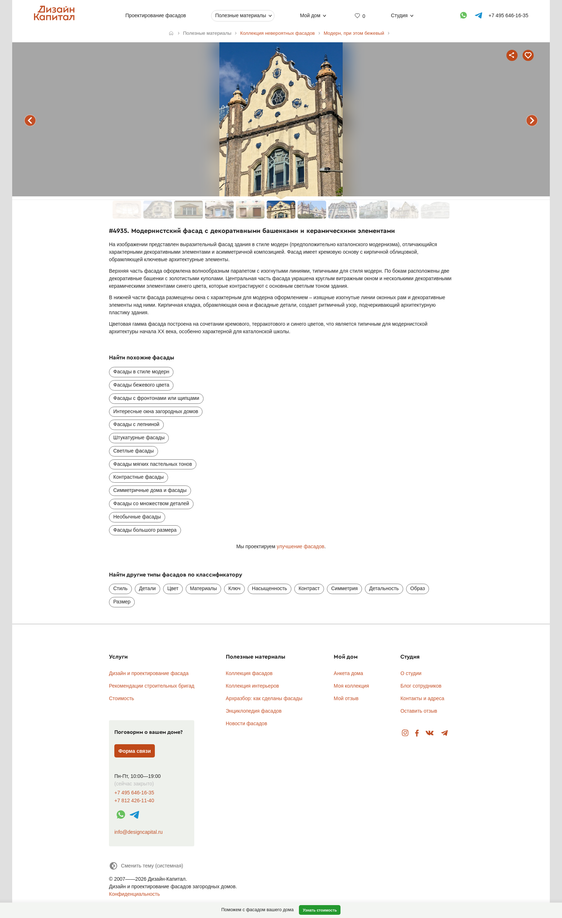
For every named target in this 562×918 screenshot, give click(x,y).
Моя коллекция (351, 686)
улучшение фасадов (300, 546)
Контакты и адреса (422, 698)
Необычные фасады (137, 517)
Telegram (444, 733)
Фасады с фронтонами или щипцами (156, 398)
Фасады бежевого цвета (141, 385)
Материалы (203, 588)
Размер (121, 601)
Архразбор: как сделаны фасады (264, 698)
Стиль (120, 588)
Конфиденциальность (134, 894)
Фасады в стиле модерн (141, 371)
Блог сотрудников (421, 686)
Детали (147, 588)
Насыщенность (269, 588)
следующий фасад (532, 120)
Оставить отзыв (418, 711)
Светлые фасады (133, 451)
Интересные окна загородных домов (155, 411)
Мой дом (310, 15)
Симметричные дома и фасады (150, 490)
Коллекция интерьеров (252, 686)
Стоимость (121, 698)
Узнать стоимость (320, 910)
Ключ (234, 588)
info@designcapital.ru (138, 832)
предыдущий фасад (30, 120)
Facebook (417, 733)
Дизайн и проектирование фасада (149, 673)
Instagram (405, 733)
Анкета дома (348, 673)
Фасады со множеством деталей (151, 503)
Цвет (172, 588)
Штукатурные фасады (139, 437)
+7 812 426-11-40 (134, 800)
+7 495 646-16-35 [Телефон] (508, 15)
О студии (411, 673)
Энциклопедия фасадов (254, 711)
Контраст (309, 588)
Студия (399, 15)
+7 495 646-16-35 (134, 792)
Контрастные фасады (138, 477)
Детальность (384, 588)
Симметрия (344, 588)
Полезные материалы (240, 15)
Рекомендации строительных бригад (151, 686)
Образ (417, 588)
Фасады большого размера (145, 530)
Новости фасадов (246, 723)
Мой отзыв (346, 698)
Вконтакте (430, 733)
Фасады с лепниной (136, 424)
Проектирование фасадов (155, 15)
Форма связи (134, 751)
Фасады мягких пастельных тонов (152, 464)
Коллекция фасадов (249, 673)
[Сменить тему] (146, 865)
